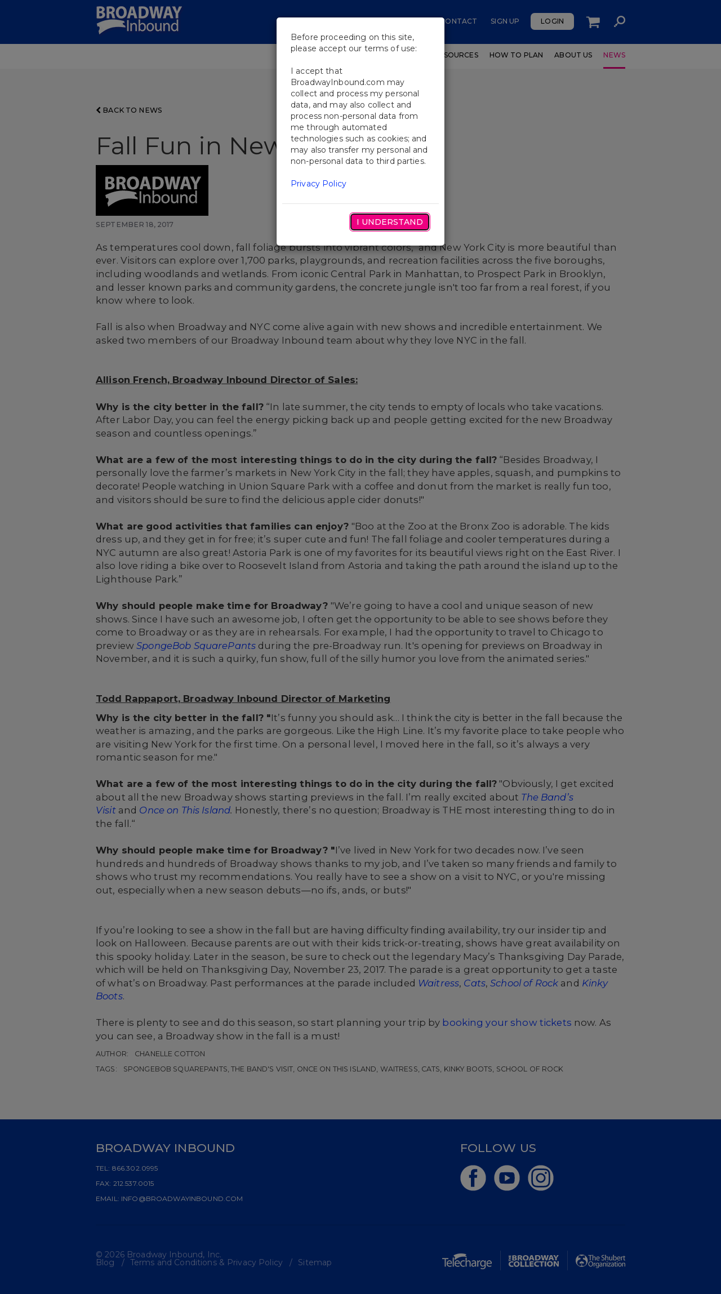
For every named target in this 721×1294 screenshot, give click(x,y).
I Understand (390, 222)
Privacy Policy (318, 184)
